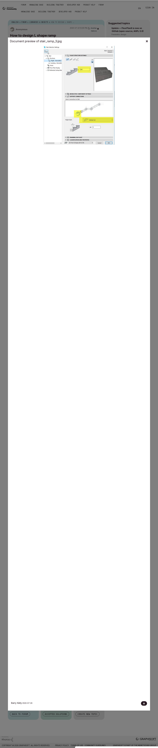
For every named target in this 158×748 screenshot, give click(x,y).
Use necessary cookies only (143, 733)
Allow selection (143, 726)
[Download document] (144, 703)
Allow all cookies (144, 719)
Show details (97, 745)
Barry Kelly (16, 703)
